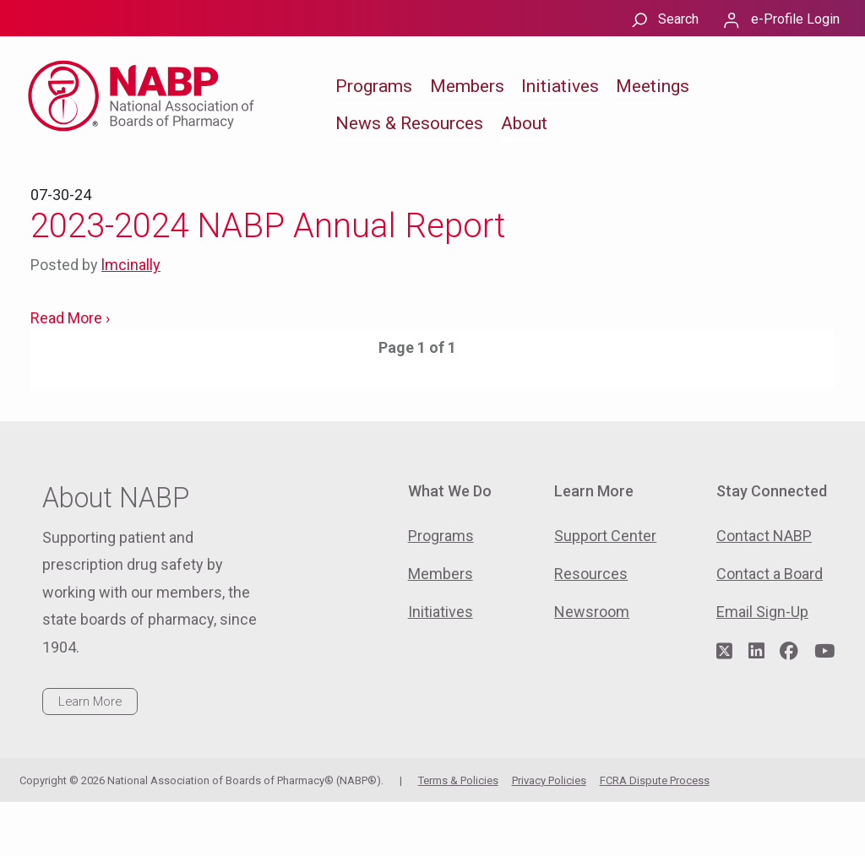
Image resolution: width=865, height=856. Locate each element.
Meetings (652, 86)
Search (678, 19)
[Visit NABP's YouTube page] (824, 651)
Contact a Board (769, 573)
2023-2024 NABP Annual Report (268, 226)
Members (467, 86)
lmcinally (130, 265)
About (524, 123)
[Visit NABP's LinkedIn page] (756, 651)
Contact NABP (764, 535)
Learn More (90, 701)
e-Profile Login (795, 19)
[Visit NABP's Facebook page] (789, 651)
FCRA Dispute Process (655, 780)
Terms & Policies (458, 780)
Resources (591, 573)
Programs (373, 86)
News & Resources (409, 123)
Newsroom (591, 611)
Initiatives (560, 86)
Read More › (70, 318)
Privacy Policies (549, 780)
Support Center (605, 535)
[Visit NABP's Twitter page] (724, 651)
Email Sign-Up (762, 611)
